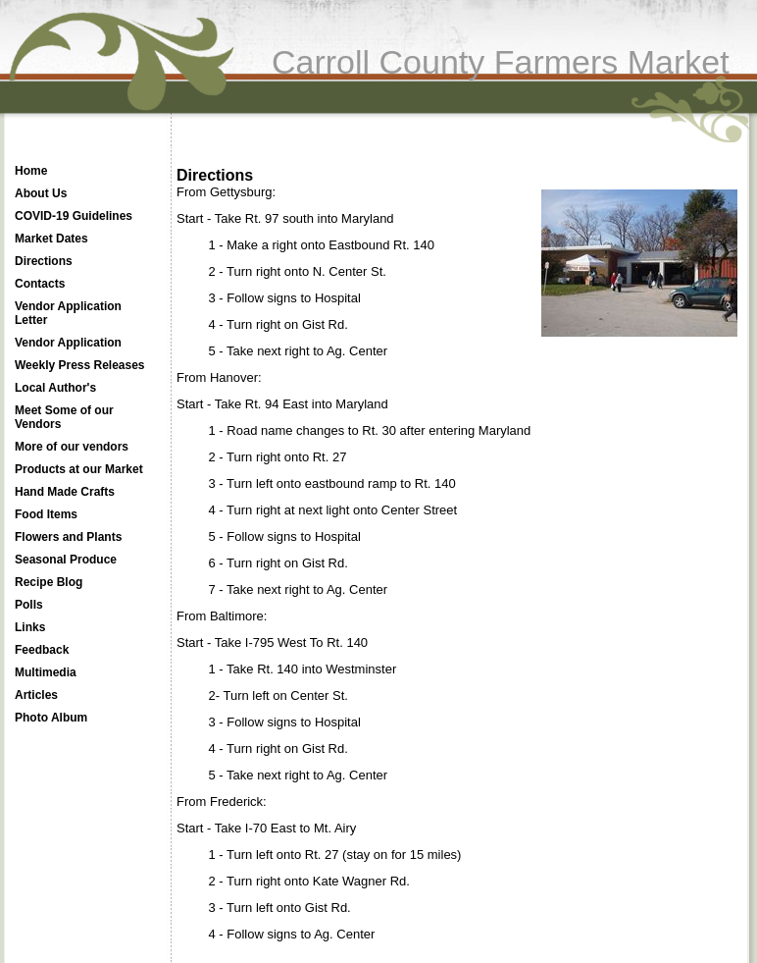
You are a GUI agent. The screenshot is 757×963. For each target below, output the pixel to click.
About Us (41, 193)
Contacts (40, 284)
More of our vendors (71, 447)
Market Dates (51, 238)
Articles (36, 695)
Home (31, 171)
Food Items (46, 514)
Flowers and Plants (68, 537)
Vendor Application (68, 342)
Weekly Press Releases (80, 365)
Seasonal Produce (66, 559)
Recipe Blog (48, 582)
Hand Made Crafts (65, 492)
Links (30, 627)
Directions (44, 261)
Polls (29, 605)
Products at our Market (79, 469)
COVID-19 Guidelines (73, 216)
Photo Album (51, 717)
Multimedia (45, 672)
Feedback (42, 650)
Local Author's (55, 388)
